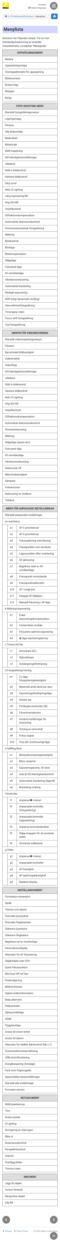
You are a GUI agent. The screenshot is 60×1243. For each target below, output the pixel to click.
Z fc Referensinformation (21, 16)
